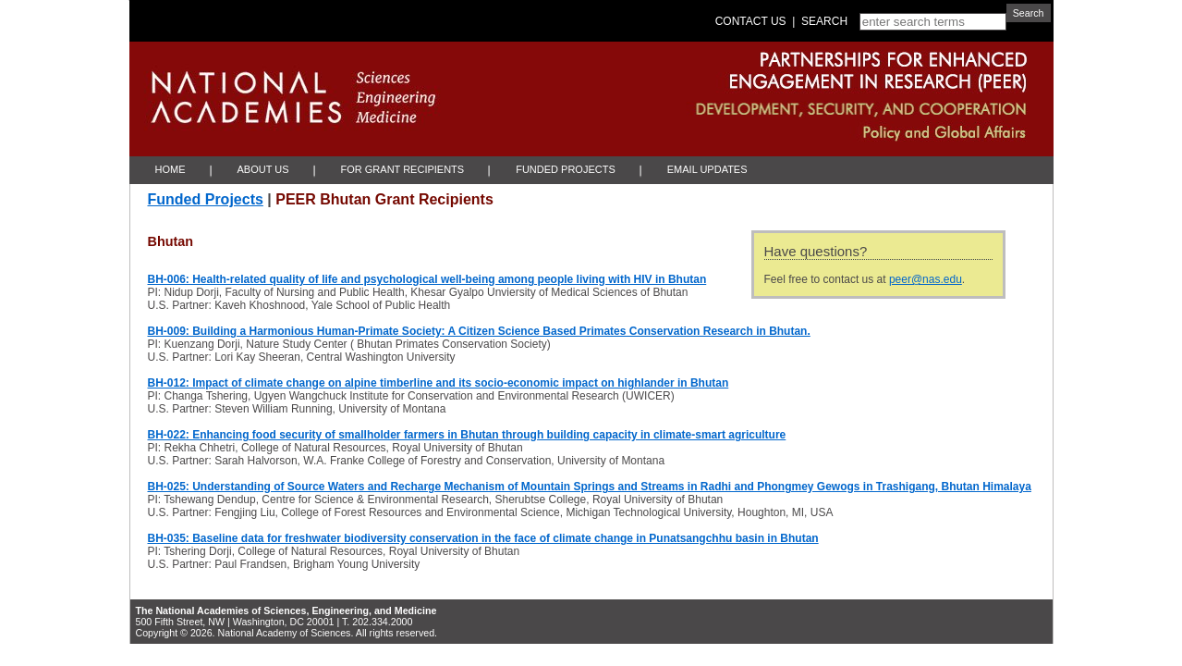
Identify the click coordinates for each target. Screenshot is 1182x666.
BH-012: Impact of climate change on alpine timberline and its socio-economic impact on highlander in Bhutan (438, 382)
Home (170, 169)
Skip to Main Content (133, 0)
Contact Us (750, 21)
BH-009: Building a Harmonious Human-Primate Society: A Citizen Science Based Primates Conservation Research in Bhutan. (479, 331)
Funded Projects (565, 169)
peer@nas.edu (925, 279)
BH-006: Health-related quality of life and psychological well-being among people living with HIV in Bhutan (427, 279)
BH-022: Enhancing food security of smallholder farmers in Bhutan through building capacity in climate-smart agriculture (467, 434)
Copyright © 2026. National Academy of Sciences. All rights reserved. (287, 632)
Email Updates (707, 169)
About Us (263, 169)
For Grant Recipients (403, 169)
